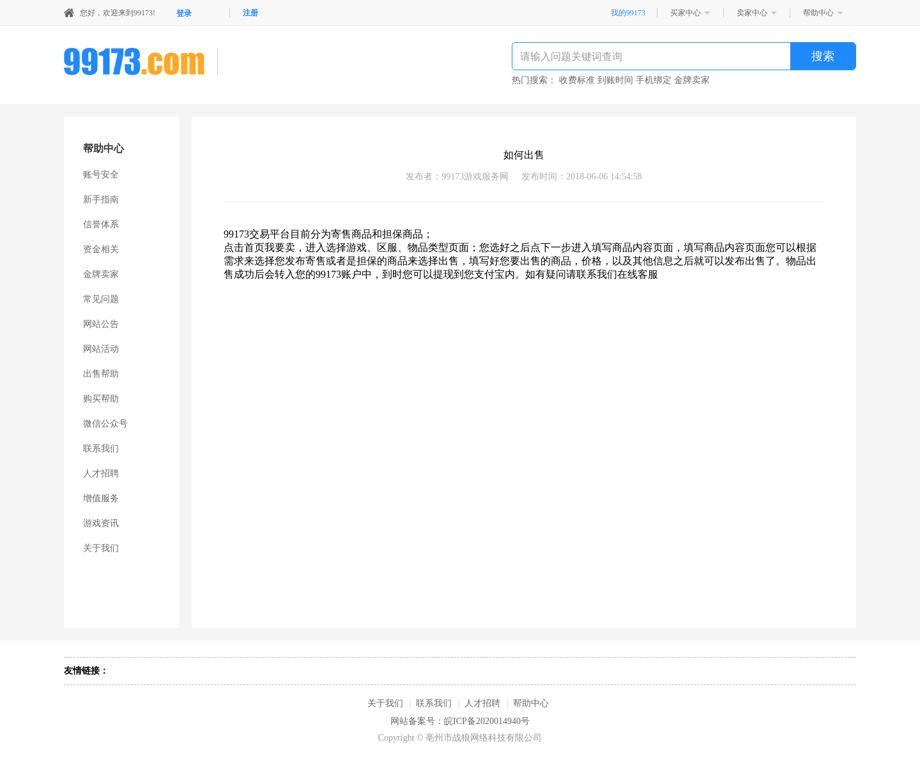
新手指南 (101, 199)
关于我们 (101, 548)
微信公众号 (105, 423)
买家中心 (685, 12)
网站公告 (101, 324)
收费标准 (577, 80)
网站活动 (101, 349)
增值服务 (101, 498)
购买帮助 (101, 399)
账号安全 (101, 174)
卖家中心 (752, 12)
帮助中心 (818, 12)
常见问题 (101, 299)
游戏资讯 (101, 523)
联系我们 (101, 448)
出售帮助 (101, 374)
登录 (184, 13)
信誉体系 (101, 224)
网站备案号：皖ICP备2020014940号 (460, 721)
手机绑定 (653, 80)
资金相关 (101, 249)
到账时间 (615, 80)
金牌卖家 (692, 80)
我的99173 (628, 12)
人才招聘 (101, 473)
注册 (250, 12)
